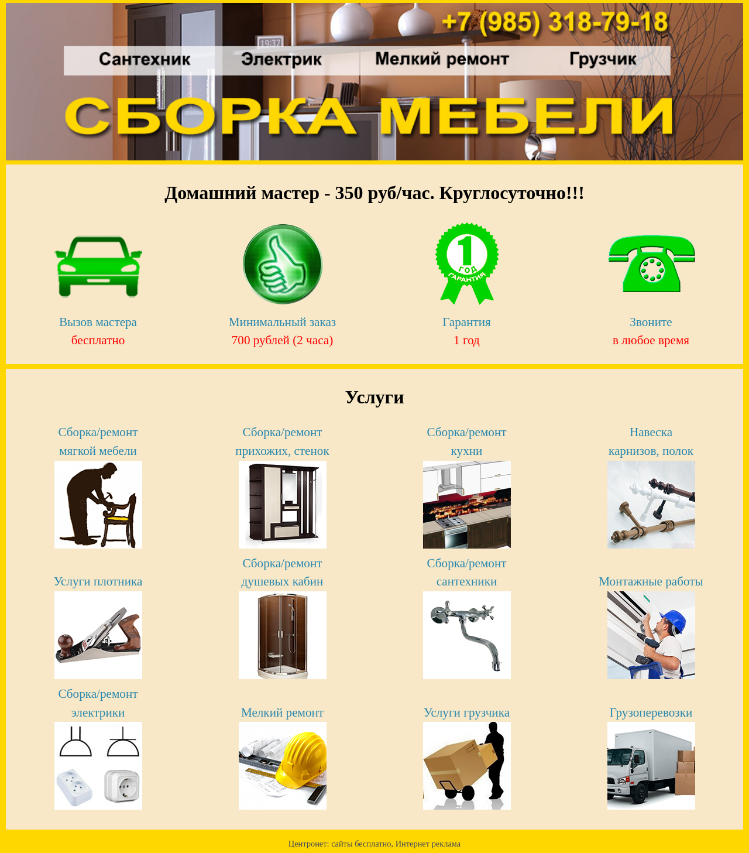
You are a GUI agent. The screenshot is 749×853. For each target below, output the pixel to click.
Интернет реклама (428, 843)
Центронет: (309, 843)
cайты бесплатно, (363, 843)
